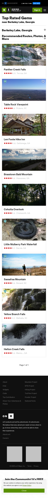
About (5, 382)
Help (4, 386)
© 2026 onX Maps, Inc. (17, 466)
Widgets (6, 390)
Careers (6, 438)
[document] (24, 487)
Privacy (36, 466)
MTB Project (29, 386)
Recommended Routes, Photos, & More (24, 37)
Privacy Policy (26, 485)
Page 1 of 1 (24, 365)
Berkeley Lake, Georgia (24, 29)
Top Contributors (9, 397)
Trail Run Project (31, 393)
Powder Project (30, 397)
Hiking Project (30, 390)
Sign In (37, 10)
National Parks (30, 401)
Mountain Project (31, 382)
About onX (6, 434)
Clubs (5, 393)
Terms (29, 466)
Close (24, 490)
